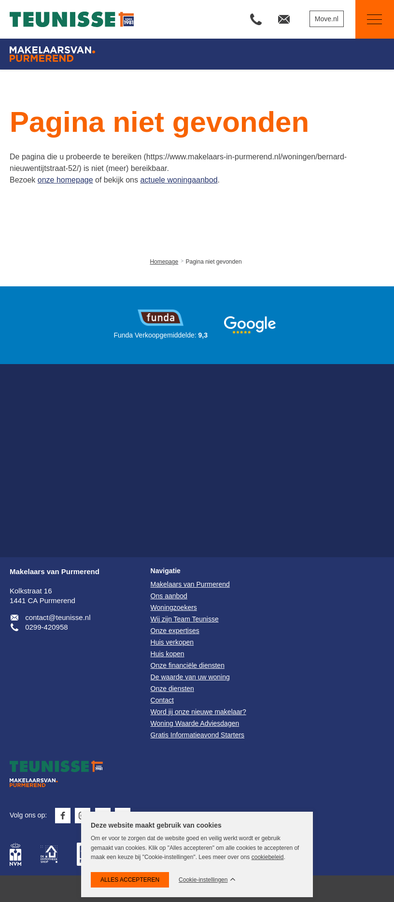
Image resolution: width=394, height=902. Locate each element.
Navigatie (368, 19)
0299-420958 (46, 627)
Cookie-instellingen (203, 880)
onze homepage (65, 180)
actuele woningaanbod (178, 180)
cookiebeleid (268, 857)
